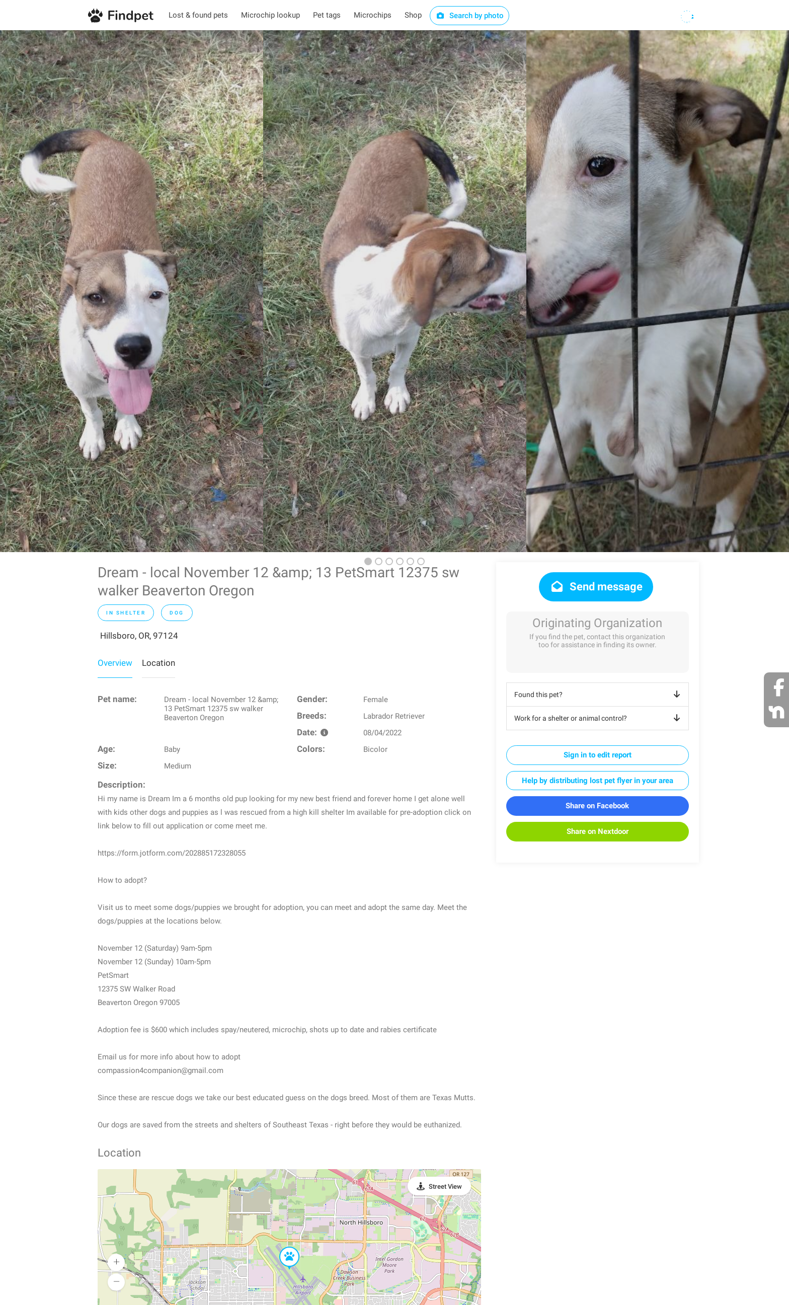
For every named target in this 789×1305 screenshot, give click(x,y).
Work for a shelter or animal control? (599, 718)
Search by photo (469, 15)
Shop (413, 15)
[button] (282, 1247)
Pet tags (327, 15)
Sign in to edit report (598, 754)
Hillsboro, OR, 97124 (139, 636)
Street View (445, 1186)
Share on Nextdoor (597, 831)
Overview (115, 663)
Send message (596, 586)
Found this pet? (599, 694)
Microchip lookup (270, 15)
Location (158, 663)
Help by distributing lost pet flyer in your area (597, 780)
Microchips (372, 15)
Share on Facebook (597, 805)
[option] (131, 291)
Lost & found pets (198, 15)
